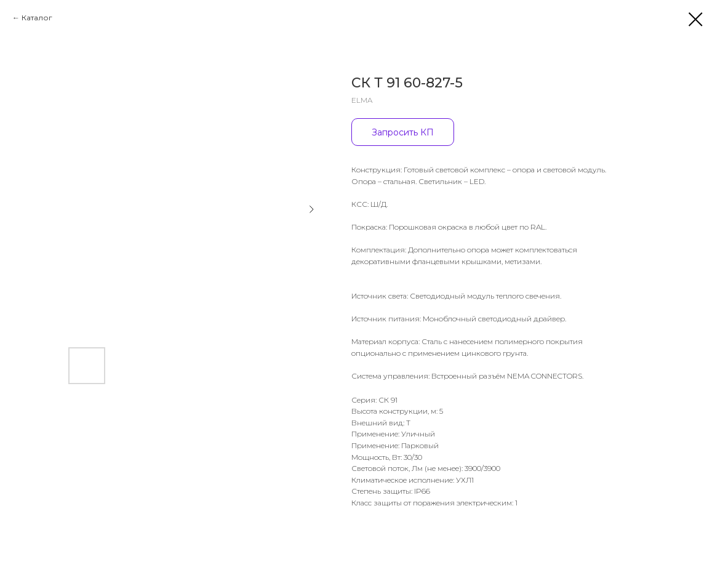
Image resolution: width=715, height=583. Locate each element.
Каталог (37, 17)
